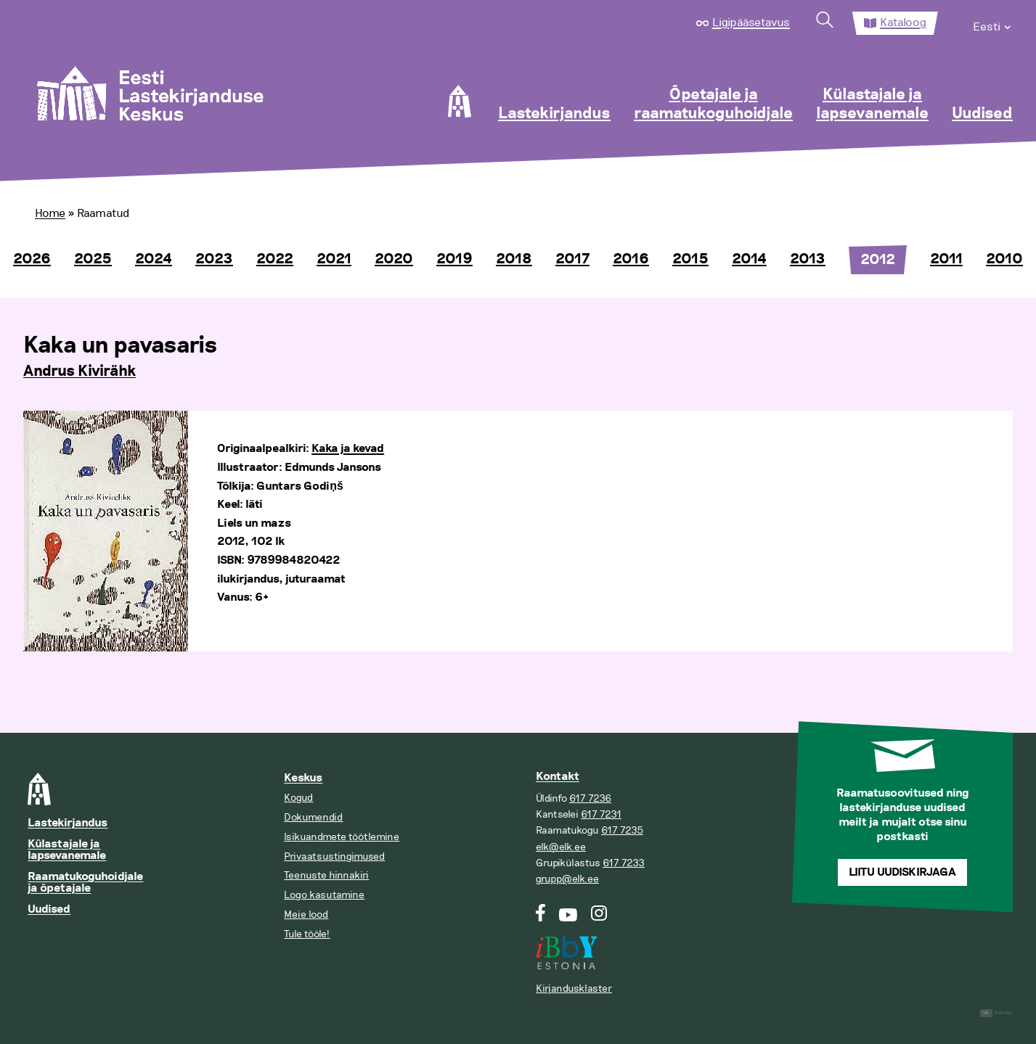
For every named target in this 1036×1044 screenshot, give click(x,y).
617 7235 (622, 830)
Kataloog (903, 22)
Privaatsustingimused (334, 856)
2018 (514, 259)
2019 (454, 259)
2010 (1004, 259)
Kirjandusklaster (574, 988)
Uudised (982, 113)
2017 (572, 259)
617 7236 (590, 798)
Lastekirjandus (554, 113)
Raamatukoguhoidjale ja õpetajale (85, 882)
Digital (996, 1013)
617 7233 (624, 863)
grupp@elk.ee (567, 879)
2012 (877, 259)
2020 (394, 259)
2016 (631, 259)
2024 (153, 259)
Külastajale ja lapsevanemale (872, 104)
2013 (807, 259)
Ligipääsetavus (751, 22)
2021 (334, 259)
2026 (32, 259)
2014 (749, 259)
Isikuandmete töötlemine (341, 837)
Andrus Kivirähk (79, 371)
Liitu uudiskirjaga (902, 872)
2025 (93, 259)
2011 (946, 259)
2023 (214, 259)
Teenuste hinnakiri (326, 875)
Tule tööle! (307, 934)
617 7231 (601, 814)
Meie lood (306, 914)
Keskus (303, 778)
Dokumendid (313, 817)
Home (50, 213)
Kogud (298, 798)
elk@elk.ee (561, 847)
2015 (690, 259)
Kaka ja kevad (347, 448)
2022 (274, 259)
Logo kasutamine (324, 895)
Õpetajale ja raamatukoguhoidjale (713, 104)
